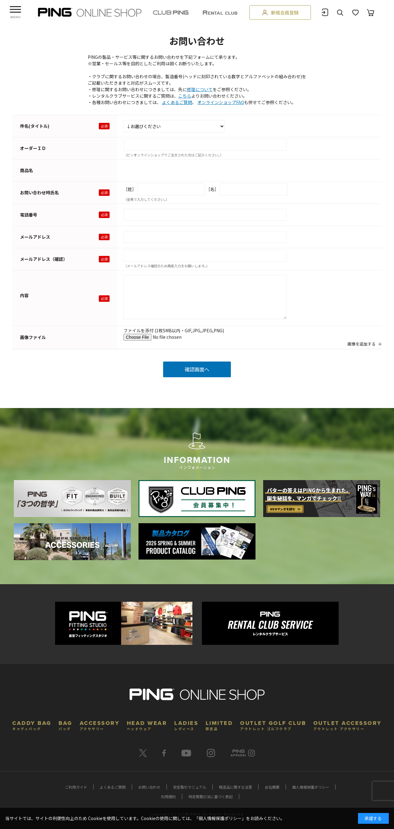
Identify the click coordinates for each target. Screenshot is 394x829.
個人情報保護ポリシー (310, 787)
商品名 (26, 170)
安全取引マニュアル (189, 787)
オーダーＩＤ (33, 148)
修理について (200, 89)
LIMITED (219, 724)
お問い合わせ (149, 787)
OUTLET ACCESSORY (347, 724)
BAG (65, 724)
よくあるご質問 (177, 102)
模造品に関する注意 (235, 787)
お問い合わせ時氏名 (39, 192)
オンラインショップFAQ (220, 102)
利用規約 (168, 796)
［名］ (212, 189)
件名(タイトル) (34, 126)
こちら (184, 96)
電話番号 (28, 215)
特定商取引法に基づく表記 (210, 796)
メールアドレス (35, 237)
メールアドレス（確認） (43, 259)
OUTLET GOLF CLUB (273, 724)
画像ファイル (33, 337)
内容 (24, 295)
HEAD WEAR (147, 724)
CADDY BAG (31, 724)
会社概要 (272, 787)
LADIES (186, 724)
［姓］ (129, 189)
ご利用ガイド (76, 787)
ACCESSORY (100, 724)
